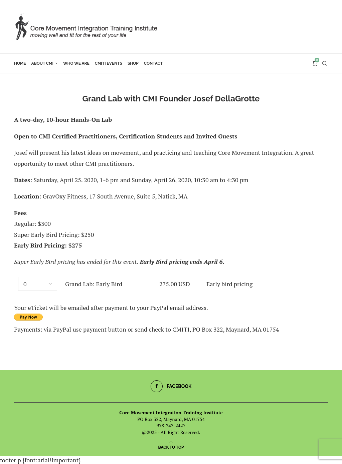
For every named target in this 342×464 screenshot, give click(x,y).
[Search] (324, 63)
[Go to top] (171, 446)
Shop (133, 63)
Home (20, 63)
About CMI (42, 63)
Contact (153, 63)
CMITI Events (108, 63)
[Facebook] (171, 386)
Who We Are (76, 63)
